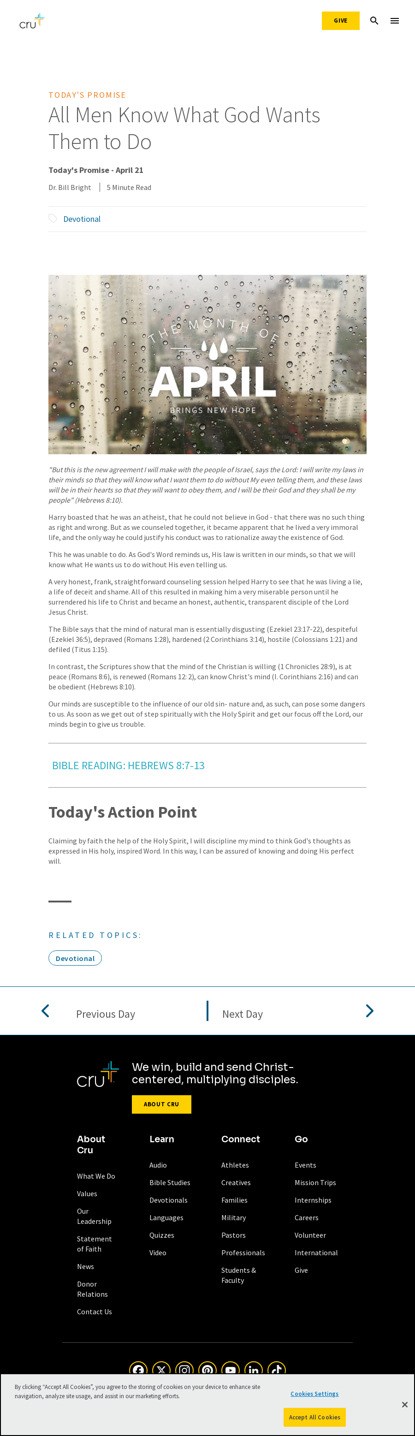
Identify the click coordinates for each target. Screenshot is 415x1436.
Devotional (82, 219)
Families (234, 1200)
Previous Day (105, 1014)
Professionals (243, 1252)
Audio (158, 1164)
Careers (307, 1217)
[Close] (405, 1408)
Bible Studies (169, 1182)
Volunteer (310, 1235)
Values (87, 1193)
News (85, 1266)
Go (301, 1139)
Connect (240, 1139)
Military (233, 1217)
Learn (161, 1139)
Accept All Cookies (314, 1421)
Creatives (236, 1182)
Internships (313, 1200)
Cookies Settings (314, 1397)
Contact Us (94, 1311)
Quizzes (161, 1235)
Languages (166, 1217)
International (316, 1252)
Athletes (235, 1164)
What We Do (96, 1176)
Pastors (233, 1235)
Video (157, 1252)
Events (305, 1164)
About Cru (161, 1104)
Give (341, 20)
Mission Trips (315, 1182)
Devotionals (168, 1200)
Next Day (242, 1014)
